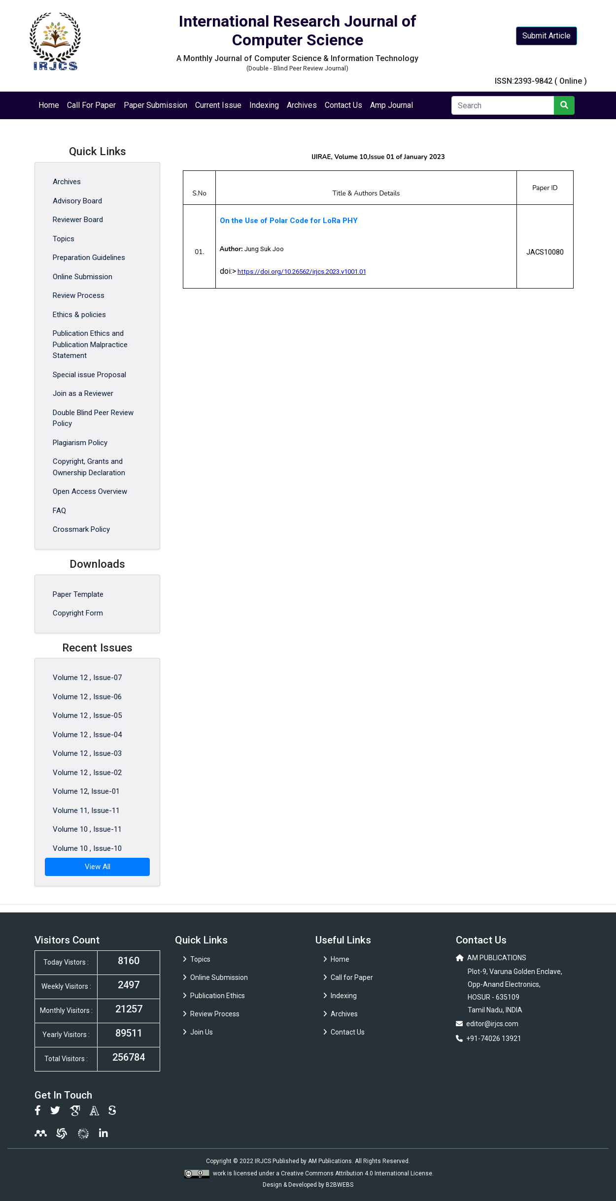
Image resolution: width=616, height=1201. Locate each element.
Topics (63, 238)
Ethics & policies (79, 314)
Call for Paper (348, 977)
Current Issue (218, 105)
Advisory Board (77, 200)
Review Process (78, 295)
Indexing (264, 105)
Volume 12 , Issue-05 (87, 715)
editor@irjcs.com (492, 1024)
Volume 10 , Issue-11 (87, 829)
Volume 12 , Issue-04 (87, 734)
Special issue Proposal (89, 374)
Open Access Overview (90, 491)
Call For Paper (91, 105)
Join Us (198, 1032)
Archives (302, 105)
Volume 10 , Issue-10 (87, 848)
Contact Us (343, 105)
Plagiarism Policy (80, 442)
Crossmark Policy (81, 529)
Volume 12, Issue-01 (86, 791)
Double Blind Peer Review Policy (93, 418)
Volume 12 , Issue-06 (87, 696)
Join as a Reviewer (83, 393)
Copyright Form (78, 613)
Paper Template (78, 594)
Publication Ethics (214, 996)
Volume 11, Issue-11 (86, 810)
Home (48, 105)
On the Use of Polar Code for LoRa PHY (289, 220)
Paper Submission (155, 105)
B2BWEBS (339, 1184)
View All (97, 866)
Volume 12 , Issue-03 (87, 753)
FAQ (59, 510)
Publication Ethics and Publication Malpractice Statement (90, 344)
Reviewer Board (78, 219)
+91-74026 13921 (493, 1038)
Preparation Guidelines (89, 257)
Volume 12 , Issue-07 (87, 677)
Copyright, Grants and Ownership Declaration (89, 467)
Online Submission (82, 276)
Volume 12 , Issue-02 (87, 772)
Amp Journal (391, 105)
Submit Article (546, 35)
